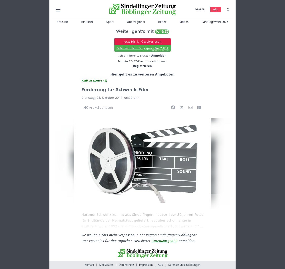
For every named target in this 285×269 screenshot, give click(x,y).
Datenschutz (126, 264)
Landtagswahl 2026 (215, 22)
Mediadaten (106, 264)
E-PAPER (199, 9)
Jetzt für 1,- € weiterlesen (142, 42)
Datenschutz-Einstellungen (184, 264)
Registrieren (142, 66)
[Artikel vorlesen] (97, 107)
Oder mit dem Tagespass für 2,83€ (143, 49)
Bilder (162, 22)
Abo (215, 9)
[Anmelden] (228, 9)
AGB (160, 264)
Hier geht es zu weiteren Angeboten (142, 74)
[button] (77, 9)
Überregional (136, 22)
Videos (183, 22)
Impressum (146, 264)
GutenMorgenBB (165, 241)
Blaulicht (87, 22)
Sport (110, 22)
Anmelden (158, 56)
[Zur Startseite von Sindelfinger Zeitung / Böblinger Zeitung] (142, 9)
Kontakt (89, 264)
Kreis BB (62, 22)
